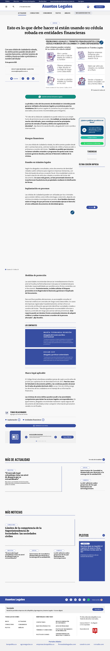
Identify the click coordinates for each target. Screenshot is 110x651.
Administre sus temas (40, 425)
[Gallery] (40, 436)
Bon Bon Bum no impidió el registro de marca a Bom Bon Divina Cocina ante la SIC (92, 597)
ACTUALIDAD (22, 13)
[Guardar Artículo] (14, 78)
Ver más (92, 207)
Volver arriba (97, 648)
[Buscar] (13, 7)
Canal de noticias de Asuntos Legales (51, 97)
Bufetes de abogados (29, 1)
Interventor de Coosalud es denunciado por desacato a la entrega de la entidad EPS (92, 472)
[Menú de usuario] (88, 7)
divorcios (16, 1)
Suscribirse (99, 6)
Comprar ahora (92, 137)
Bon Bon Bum (42, 1)
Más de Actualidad (17, 459)
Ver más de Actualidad (97, 459)
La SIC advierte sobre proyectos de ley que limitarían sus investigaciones (89, 486)
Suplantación (12, 420)
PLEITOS (58, 13)
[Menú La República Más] (6, 7)
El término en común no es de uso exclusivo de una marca (89, 604)
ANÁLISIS (67, 13)
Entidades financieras (33, 420)
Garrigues (81, 1)
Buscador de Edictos (83, 13)
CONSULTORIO (34, 13)
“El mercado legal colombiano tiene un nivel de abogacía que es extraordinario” (16, 476)
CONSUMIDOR (47, 13)
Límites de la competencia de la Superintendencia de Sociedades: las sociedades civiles (23, 580)
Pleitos (83, 583)
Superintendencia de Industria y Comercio (62, 1)
